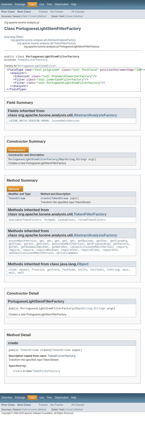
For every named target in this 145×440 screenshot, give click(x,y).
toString (113, 280)
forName (49, 227)
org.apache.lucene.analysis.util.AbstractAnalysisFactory (43, 40)
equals (24, 280)
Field (24, 16)
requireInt (110, 259)
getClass (53, 280)
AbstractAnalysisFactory (95, 121)
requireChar (69, 259)
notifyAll (97, 280)
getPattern (121, 252)
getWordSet (59, 256)
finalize (38, 280)
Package (20, 4)
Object (83, 274)
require (121, 256)
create (45, 205)
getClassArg (118, 249)
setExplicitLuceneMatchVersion (31, 263)
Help (73, 4)
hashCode (69, 280)
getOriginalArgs (98, 252)
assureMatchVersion (22, 249)
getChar (101, 249)
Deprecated (61, 4)
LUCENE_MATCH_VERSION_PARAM (29, 127)
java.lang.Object (13, 36)
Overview (6, 4)
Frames (43, 11)
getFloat (15, 252)
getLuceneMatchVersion (68, 252)
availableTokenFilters (25, 227)
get (41, 249)
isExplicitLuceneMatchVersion (91, 256)
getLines (42, 252)
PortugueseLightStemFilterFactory (33, 166)
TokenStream (16, 205)
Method (42, 16)
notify (82, 280)
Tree (49, 4)
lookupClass (66, 227)
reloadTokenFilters (92, 227)
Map (61, 166)
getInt (28, 252)
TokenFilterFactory (33, 61)
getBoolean (85, 249)
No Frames (56, 11)
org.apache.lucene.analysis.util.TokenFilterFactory (46, 43)
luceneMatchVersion (65, 127)
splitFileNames (67, 263)
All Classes (77, 11)
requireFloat (90, 259)
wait (125, 280)
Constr (32, 16)
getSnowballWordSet (35, 256)
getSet (13, 256)
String (70, 166)
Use (41, 4)
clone (12, 280)
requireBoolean (47, 259)
